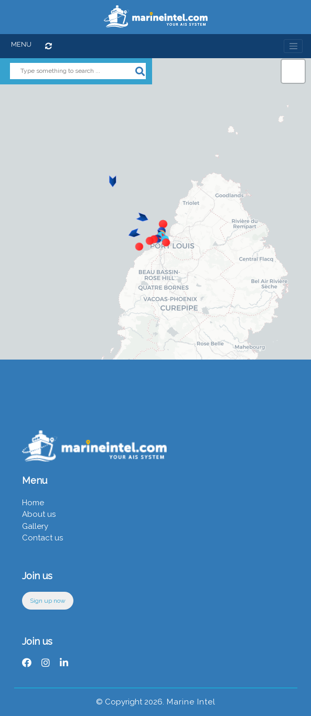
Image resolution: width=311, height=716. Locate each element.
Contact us (42, 538)
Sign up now (48, 600)
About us (39, 514)
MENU (21, 44)
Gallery (35, 526)
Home (33, 502)
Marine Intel (190, 702)
